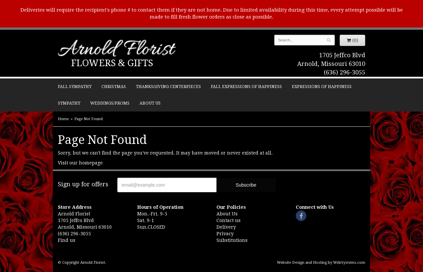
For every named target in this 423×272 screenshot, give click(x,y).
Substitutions (232, 240)
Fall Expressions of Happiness (246, 86)
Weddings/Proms (110, 103)
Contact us (228, 220)
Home (63, 119)
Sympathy (69, 103)
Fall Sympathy (75, 86)
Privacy (225, 233)
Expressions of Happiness (322, 86)
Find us (66, 240)
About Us (150, 103)
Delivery (226, 227)
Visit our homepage (80, 162)
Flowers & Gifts (112, 63)
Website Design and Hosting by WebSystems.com (321, 262)
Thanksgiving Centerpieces (168, 86)
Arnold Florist (116, 50)
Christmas (113, 86)
